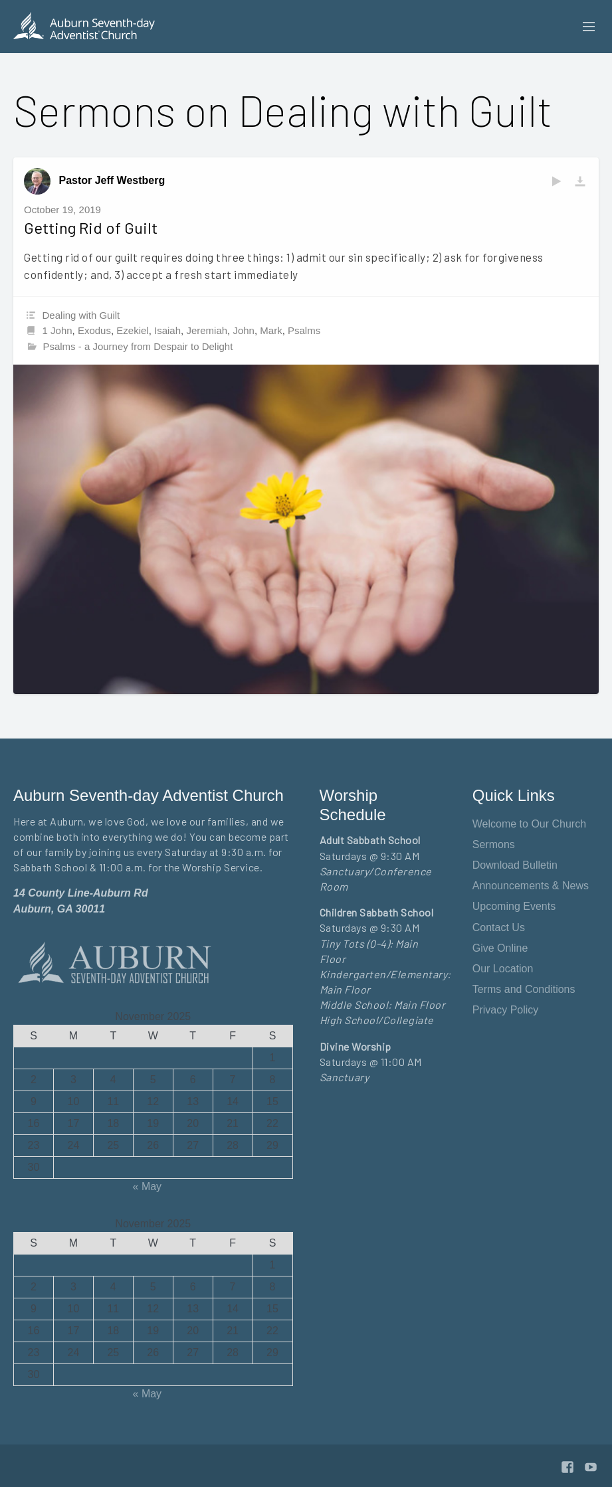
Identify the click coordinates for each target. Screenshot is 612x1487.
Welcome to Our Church (529, 824)
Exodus (94, 330)
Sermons (493, 844)
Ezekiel (132, 330)
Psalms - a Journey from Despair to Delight (138, 346)
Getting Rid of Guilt (90, 227)
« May (147, 1186)
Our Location (503, 968)
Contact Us (498, 927)
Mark (271, 330)
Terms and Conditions (523, 989)
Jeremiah (206, 330)
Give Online (500, 948)
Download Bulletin (515, 865)
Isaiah (167, 330)
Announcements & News (530, 885)
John (244, 330)
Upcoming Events (514, 906)
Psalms (304, 330)
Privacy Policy (505, 1009)
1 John (57, 330)
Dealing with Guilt (81, 315)
